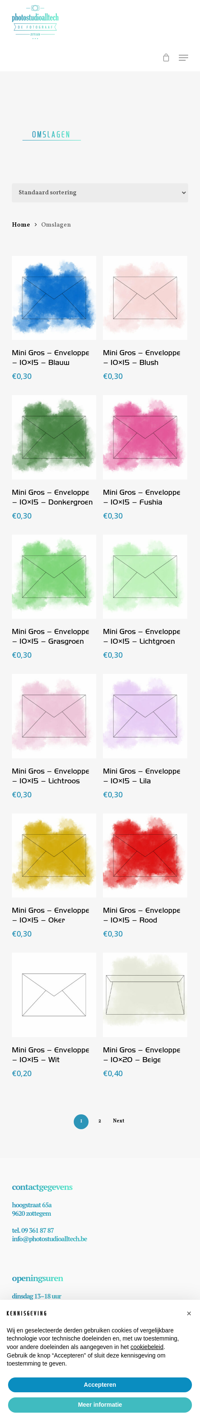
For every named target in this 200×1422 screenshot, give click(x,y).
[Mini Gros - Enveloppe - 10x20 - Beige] (145, 995)
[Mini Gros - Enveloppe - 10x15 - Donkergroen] (54, 437)
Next (118, 1121)
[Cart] (166, 62)
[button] (183, 57)
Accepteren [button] (100, 1384)
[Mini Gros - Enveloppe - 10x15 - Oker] (54, 855)
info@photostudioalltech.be (49, 1238)
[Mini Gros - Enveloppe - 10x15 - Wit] (54, 995)
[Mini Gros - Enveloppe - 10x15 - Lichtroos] (54, 716)
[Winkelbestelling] (100, 192)
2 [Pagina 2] (99, 1121)
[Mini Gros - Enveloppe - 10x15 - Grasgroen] (54, 577)
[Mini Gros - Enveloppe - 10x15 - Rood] (145, 855)
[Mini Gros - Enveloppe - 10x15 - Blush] (145, 298)
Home (21, 225)
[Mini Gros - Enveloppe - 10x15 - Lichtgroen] (145, 577)
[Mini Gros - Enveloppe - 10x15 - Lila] (145, 716)
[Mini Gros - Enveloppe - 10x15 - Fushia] (145, 437)
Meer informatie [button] (100, 1404)
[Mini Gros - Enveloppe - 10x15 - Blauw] (54, 298)
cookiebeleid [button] (147, 1346)
